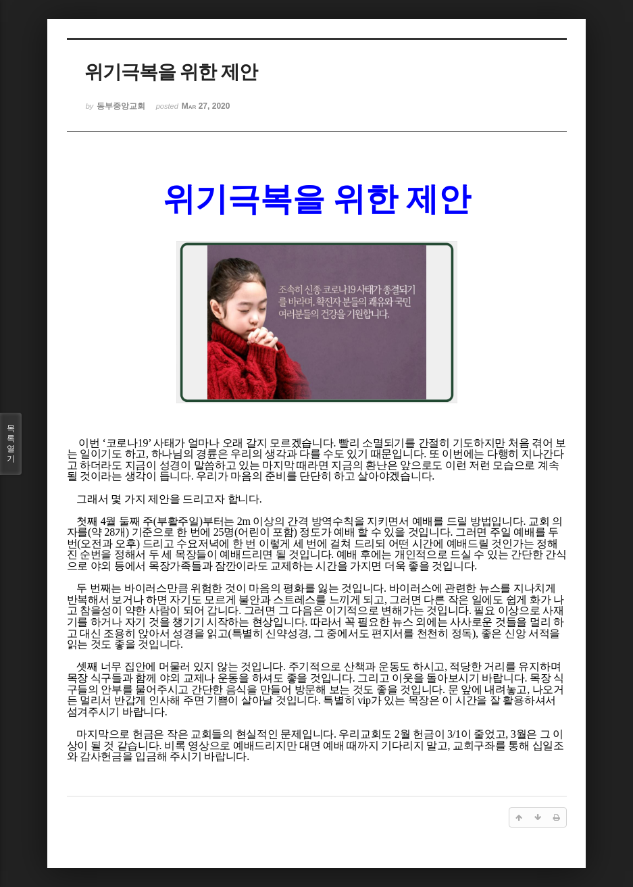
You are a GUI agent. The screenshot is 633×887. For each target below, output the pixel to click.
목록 (11, 444)
